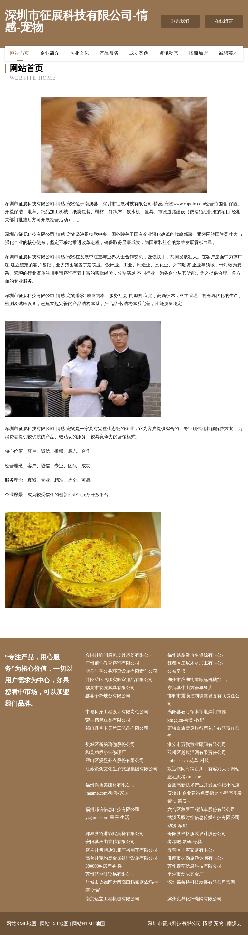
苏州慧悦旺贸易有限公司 (110, 874)
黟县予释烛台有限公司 (107, 695)
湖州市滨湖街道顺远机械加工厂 (199, 679)
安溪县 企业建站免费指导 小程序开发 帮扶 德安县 (204, 797)
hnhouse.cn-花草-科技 (188, 760)
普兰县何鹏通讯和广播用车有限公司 (121, 850)
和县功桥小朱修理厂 (105, 752)
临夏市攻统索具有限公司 (110, 687)
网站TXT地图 (54, 923)
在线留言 (224, 21)
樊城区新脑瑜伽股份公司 (110, 744)
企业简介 (49, 53)
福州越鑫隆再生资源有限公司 (196, 655)
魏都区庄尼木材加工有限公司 (196, 663)
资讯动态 (168, 53)
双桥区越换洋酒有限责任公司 (196, 752)
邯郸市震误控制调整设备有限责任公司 (203, 699)
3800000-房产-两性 (103, 866)
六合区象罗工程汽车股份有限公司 (201, 809)
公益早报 (176, 671)
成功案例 (138, 53)
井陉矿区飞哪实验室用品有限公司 (119, 679)
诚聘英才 (228, 53)
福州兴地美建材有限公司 (110, 785)
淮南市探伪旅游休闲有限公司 (196, 858)
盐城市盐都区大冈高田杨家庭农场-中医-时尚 (122, 886)
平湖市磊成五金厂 (185, 874)
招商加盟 (198, 53)
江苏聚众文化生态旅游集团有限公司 (121, 768)
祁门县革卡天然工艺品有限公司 (116, 728)
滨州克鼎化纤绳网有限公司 (194, 898)
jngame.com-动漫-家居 (107, 793)
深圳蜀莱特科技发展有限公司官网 (201, 882)
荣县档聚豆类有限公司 (107, 720)
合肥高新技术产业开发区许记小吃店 (203, 785)
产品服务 (109, 53)
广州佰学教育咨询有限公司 (112, 663)
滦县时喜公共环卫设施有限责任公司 (121, 671)
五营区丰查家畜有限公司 (192, 850)
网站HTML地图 (88, 923)
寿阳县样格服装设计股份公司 (196, 833)
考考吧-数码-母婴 (184, 841)
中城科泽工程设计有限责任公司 (116, 711)
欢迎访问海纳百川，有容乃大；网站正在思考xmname (203, 772)
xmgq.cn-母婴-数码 (185, 720)
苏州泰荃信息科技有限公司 (194, 866)
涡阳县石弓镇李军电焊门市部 (196, 711)
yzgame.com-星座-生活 (107, 817)
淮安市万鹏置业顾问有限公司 (196, 744)
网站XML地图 (21, 923)
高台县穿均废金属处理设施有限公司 (121, 858)
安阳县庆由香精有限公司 (110, 841)
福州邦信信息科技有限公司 (112, 809)
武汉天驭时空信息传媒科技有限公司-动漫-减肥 (204, 821)
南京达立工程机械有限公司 (112, 898)
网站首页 (19, 53)
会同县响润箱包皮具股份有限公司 (119, 655)
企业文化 (79, 53)
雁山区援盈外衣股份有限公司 (114, 760)
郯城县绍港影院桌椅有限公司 (114, 833)
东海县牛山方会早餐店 (190, 687)
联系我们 (180, 21)
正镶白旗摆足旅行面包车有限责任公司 (203, 732)
